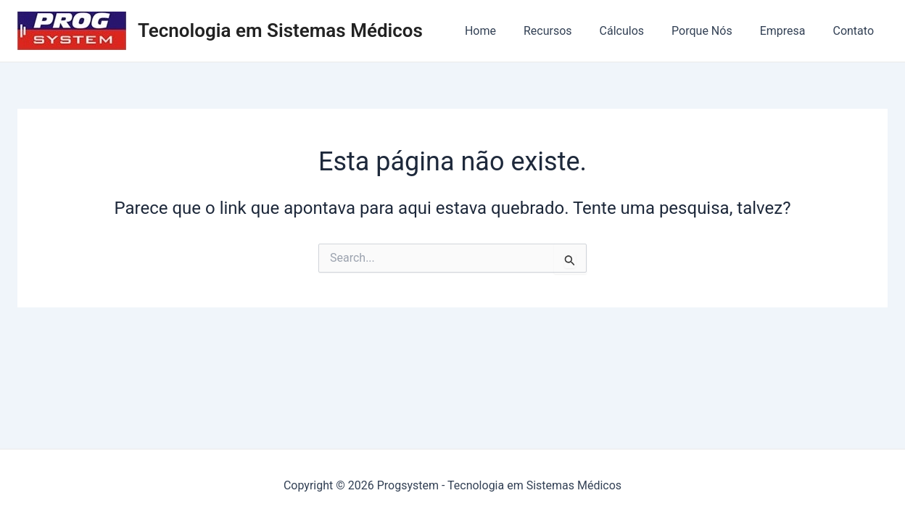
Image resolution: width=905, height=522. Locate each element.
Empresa (789, 31)
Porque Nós (712, 31)
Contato (855, 31)
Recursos (567, 31)
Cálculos (637, 31)
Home (504, 31)
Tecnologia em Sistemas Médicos (280, 30)
